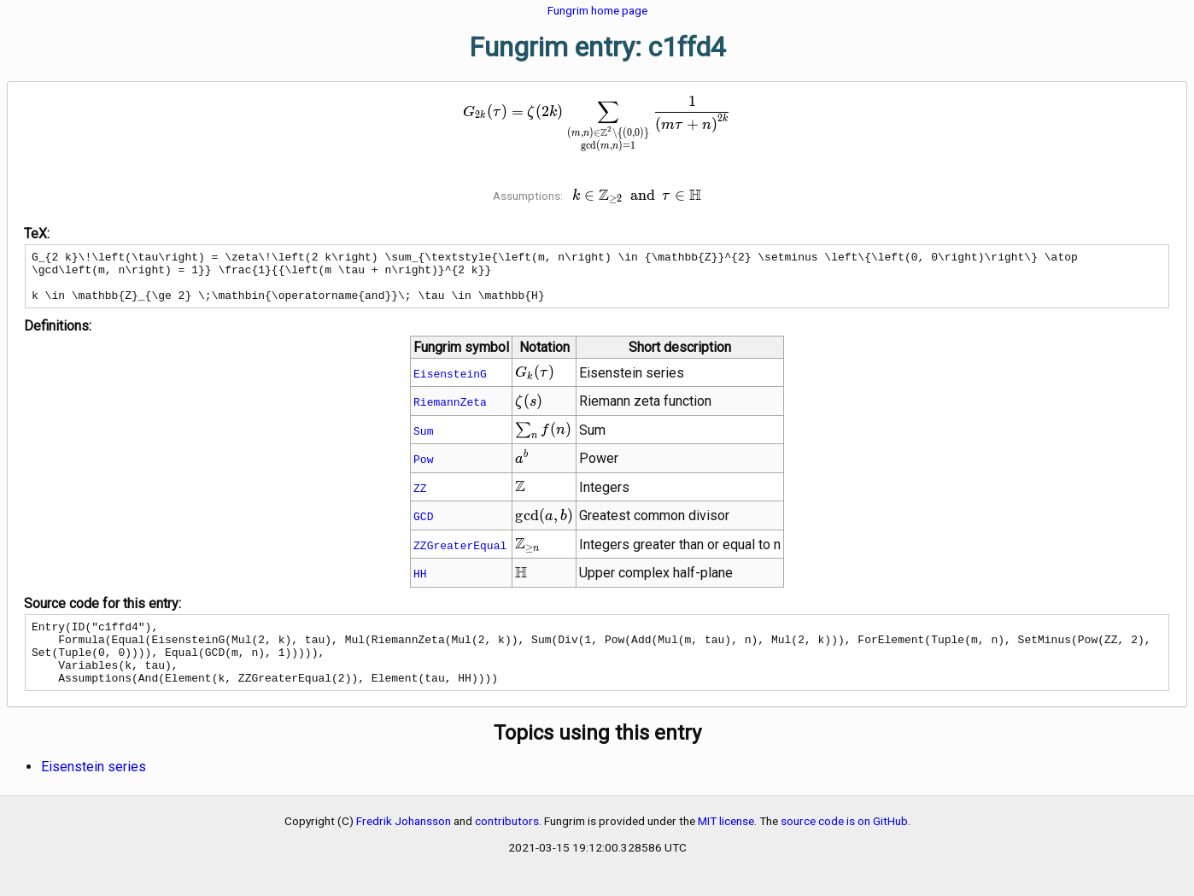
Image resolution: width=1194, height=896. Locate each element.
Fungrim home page (597, 10)
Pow (423, 469)
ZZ (420, 498)
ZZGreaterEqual (459, 555)
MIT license (726, 844)
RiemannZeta (450, 411)
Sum (423, 440)
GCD (423, 526)
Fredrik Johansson (403, 844)
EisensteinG (450, 383)
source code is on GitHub (844, 844)
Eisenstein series (93, 790)
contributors (507, 844)
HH (420, 583)
